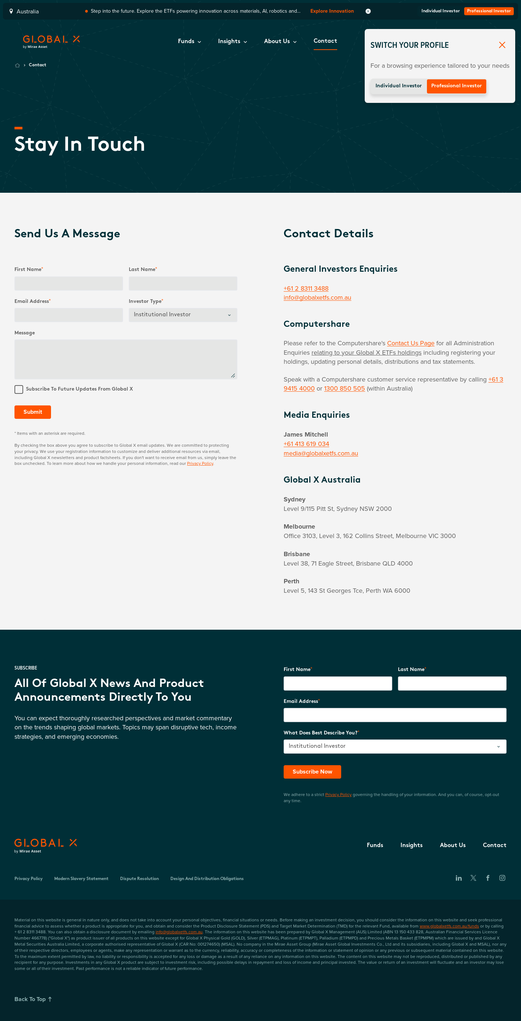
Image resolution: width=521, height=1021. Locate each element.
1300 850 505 (344, 388)
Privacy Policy (200, 463)
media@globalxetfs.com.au (321, 453)
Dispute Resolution (139, 879)
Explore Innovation (332, 11)
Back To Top (34, 999)
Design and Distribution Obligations (207, 879)
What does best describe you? (320, 733)
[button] (189, 42)
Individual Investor (399, 86)
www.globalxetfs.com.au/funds (449, 926)
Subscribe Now (312, 771)
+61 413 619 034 (306, 443)
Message (24, 333)
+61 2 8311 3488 (306, 288)
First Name (27, 269)
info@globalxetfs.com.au (317, 297)
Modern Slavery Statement (81, 879)
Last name (142, 269)
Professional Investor (456, 86)
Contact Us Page (411, 342)
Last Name (411, 669)
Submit (33, 412)
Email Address (31, 301)
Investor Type (145, 301)
